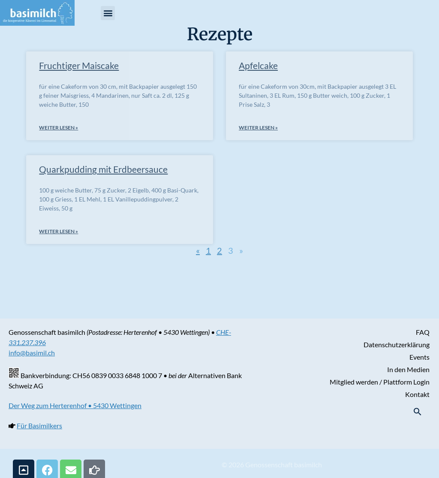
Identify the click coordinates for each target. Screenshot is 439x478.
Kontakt (417, 394)
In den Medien (408, 369)
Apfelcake (258, 65)
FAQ (423, 332)
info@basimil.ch (32, 353)
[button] (108, 13)
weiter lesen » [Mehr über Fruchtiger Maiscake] (58, 127)
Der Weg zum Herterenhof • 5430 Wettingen (75, 405)
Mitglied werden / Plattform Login (380, 382)
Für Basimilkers (39, 425)
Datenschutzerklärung (397, 344)
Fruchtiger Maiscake (79, 65)
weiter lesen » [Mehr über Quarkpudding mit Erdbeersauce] (58, 231)
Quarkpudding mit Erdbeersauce (103, 169)
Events (419, 357)
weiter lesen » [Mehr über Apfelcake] (258, 127)
